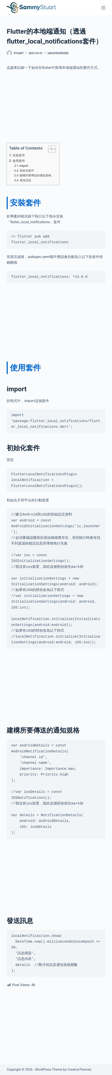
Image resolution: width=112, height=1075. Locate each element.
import (24, 165)
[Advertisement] (56, 106)
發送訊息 (25, 180)
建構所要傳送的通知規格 (35, 175)
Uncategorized (57, 53)
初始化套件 (27, 170)
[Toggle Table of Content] (50, 149)
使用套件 (19, 161)
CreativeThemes (79, 1069)
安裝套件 (19, 155)
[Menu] (103, 8)
